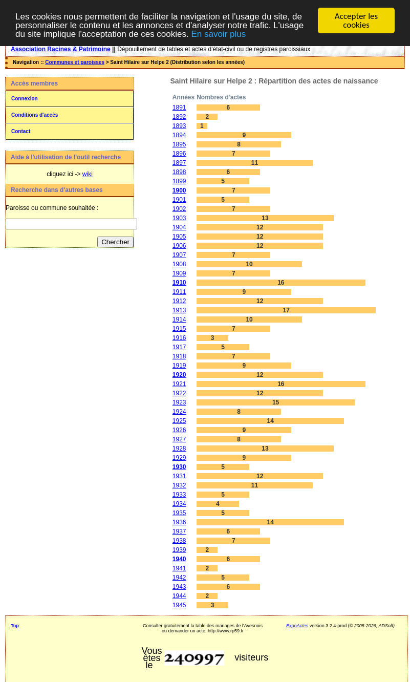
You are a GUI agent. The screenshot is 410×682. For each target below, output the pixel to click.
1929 (179, 457)
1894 (179, 135)
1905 (179, 236)
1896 (179, 153)
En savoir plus (218, 33)
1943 (179, 586)
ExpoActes (297, 625)
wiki (87, 174)
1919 (179, 365)
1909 (179, 273)
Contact (20, 131)
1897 (179, 162)
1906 (179, 245)
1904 (179, 227)
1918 (179, 356)
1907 (179, 255)
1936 (179, 522)
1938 (179, 540)
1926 (179, 430)
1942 (179, 577)
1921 (179, 384)
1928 (179, 448)
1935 (179, 513)
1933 (179, 494)
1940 (179, 559)
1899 (179, 181)
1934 (179, 503)
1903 (179, 218)
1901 (179, 199)
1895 (179, 144)
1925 (179, 420)
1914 (179, 319)
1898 (179, 172)
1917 (179, 347)
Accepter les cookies (356, 20)
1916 (179, 338)
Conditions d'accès (34, 115)
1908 (179, 264)
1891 (179, 107)
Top (15, 625)
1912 (179, 301)
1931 (179, 476)
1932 (179, 485)
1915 (179, 328)
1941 (179, 568)
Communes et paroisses (74, 62)
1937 (179, 531)
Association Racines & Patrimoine (61, 49)
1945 (179, 605)
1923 (179, 402)
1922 (179, 393)
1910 (179, 282)
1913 (179, 310)
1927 (179, 439)
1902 (179, 208)
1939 (179, 549)
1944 (179, 596)
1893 (179, 126)
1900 (179, 190)
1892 (179, 116)
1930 (179, 467)
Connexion (24, 98)
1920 (179, 374)
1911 (179, 291)
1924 (179, 411)
